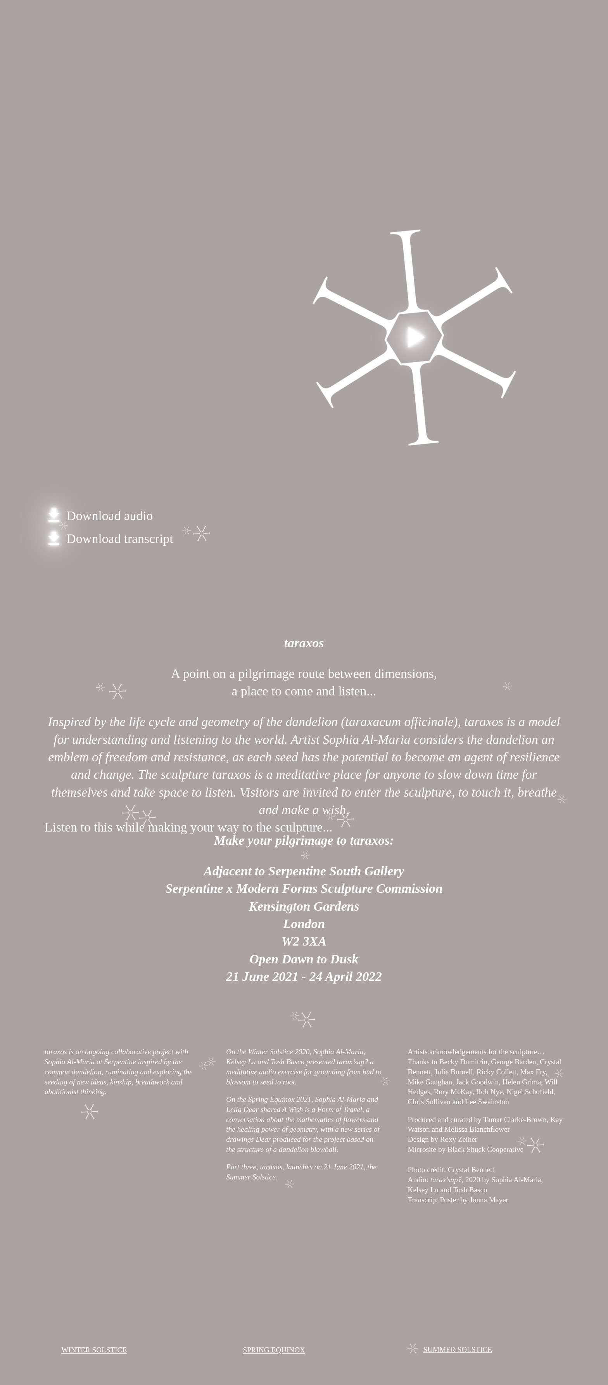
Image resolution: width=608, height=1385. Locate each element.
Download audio (99, 515)
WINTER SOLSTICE (94, 1350)
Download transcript (109, 538)
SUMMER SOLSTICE (457, 1349)
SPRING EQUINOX (274, 1350)
